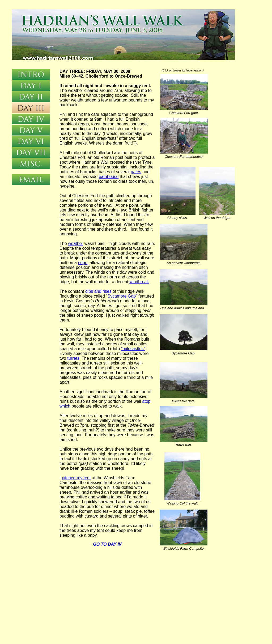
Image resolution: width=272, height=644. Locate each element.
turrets (73, 358)
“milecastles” (133, 348)
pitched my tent (76, 478)
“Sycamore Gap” (121, 296)
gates (136, 172)
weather (75, 243)
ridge (82, 262)
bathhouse (109, 176)
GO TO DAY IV (107, 544)
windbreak (139, 281)
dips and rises (98, 291)
